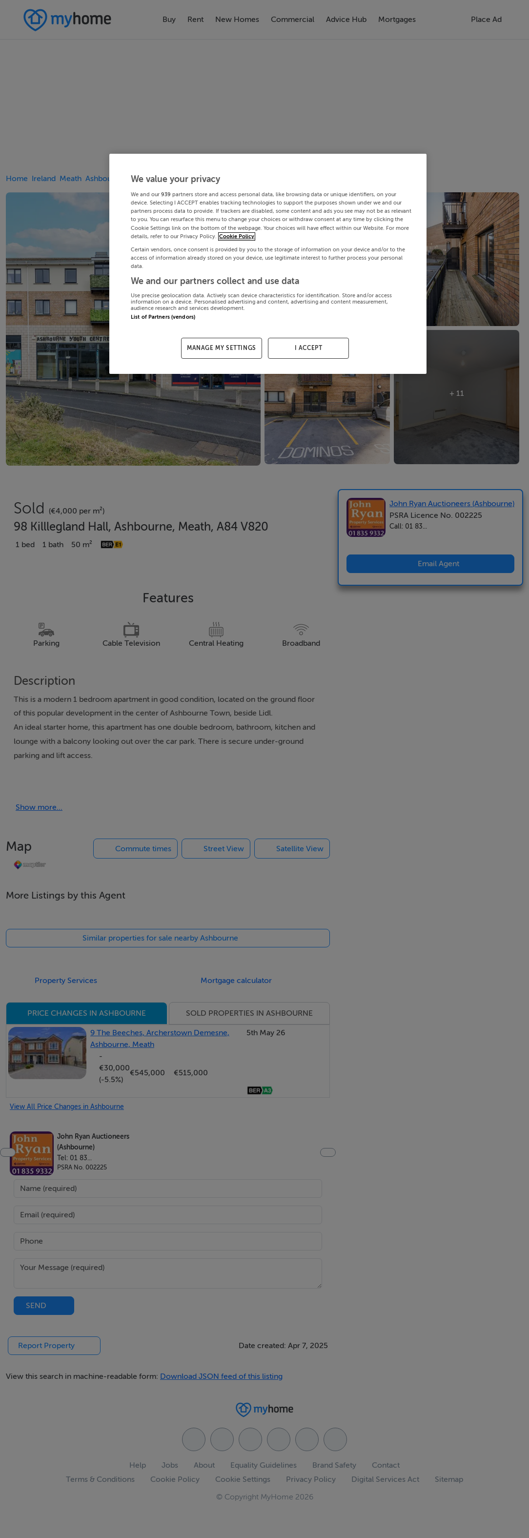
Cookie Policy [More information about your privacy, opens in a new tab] (236, 236)
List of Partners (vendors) (163, 317)
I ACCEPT (309, 348)
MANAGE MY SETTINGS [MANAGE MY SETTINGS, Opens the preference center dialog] (221, 348)
